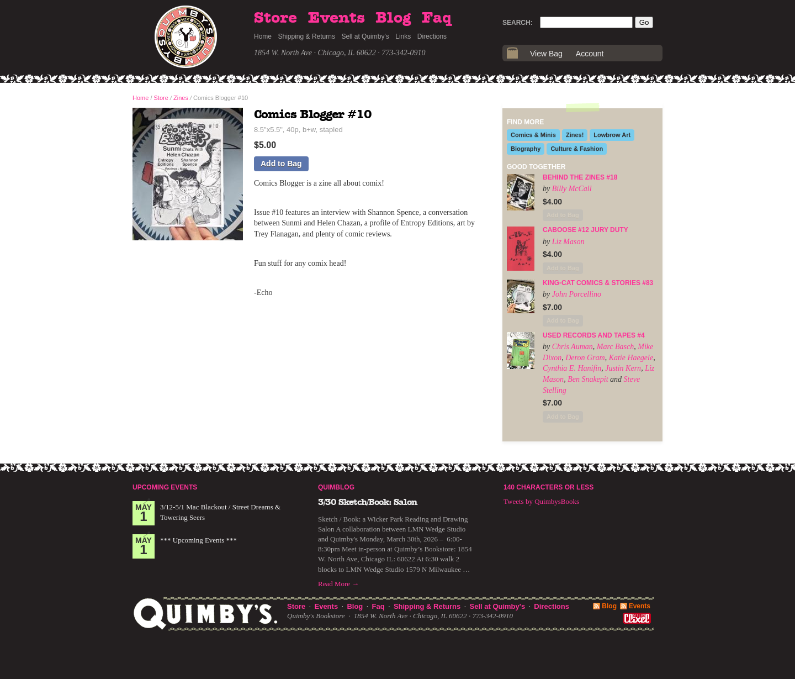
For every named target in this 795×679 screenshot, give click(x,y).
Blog (393, 18)
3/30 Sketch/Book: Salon (367, 502)
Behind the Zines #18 (580, 177)
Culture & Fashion (576, 148)
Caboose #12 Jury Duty (585, 230)
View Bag (546, 53)
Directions (432, 36)
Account (590, 53)
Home (263, 36)
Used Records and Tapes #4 (594, 335)
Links (403, 36)
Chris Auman (572, 347)
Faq (437, 18)
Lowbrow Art (611, 134)
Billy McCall (572, 189)
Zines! (575, 134)
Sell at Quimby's (365, 36)
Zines (180, 97)
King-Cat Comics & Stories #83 (598, 283)
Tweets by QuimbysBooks (541, 501)
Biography (525, 148)
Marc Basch (615, 347)
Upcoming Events (164, 487)
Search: (517, 23)
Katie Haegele (631, 358)
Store (275, 18)
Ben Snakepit (588, 379)
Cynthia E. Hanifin (572, 368)
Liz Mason (568, 242)
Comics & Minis (533, 134)
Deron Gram (585, 358)
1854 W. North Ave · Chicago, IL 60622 (315, 53)
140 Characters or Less (548, 487)
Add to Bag (281, 163)
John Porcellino (576, 294)
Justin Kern (623, 368)
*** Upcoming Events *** (198, 540)
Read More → (338, 584)
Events (336, 18)
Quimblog (336, 487)
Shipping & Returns (306, 36)
